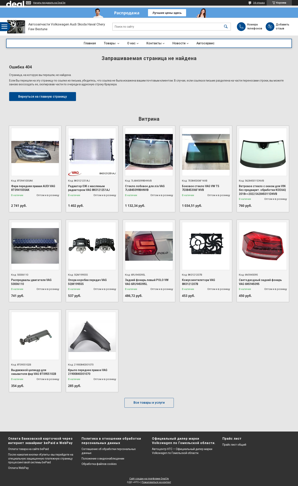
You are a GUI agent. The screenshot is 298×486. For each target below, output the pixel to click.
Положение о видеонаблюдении (103, 458)
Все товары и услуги (149, 402)
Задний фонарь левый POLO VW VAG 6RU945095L (146, 282)
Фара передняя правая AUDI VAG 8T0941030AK (33, 188)
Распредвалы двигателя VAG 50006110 (31, 282)
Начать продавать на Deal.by (49, 2)
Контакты (153, 43)
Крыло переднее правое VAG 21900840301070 (87, 372)
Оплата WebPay (18, 467)
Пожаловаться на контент (156, 482)
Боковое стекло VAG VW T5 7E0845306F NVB (200, 188)
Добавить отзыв (282, 26)
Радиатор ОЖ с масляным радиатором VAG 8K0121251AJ (89, 188)
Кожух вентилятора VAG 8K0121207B (198, 282)
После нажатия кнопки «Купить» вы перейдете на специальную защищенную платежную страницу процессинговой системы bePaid (40, 458)
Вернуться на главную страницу (42, 96)
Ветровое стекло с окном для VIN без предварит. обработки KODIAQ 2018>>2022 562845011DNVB (262, 190)
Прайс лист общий (234, 444)
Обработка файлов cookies (99, 464)
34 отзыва (259, 2)
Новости (179, 43)
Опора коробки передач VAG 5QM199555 (87, 282)
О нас (131, 43)
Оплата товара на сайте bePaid (28, 449)
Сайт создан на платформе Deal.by (149, 478)
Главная (90, 43)
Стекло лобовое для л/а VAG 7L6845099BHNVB (145, 188)
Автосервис (205, 43)
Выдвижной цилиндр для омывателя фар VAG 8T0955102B (33, 372)
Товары (110, 43)
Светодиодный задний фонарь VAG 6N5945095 (260, 282)
